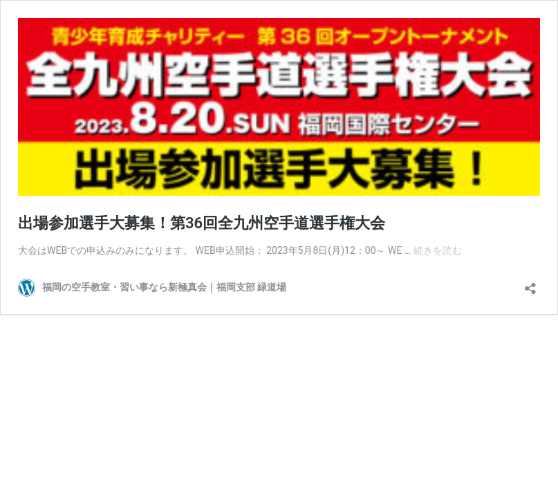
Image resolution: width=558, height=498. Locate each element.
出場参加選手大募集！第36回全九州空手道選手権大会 (201, 223)
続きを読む (437, 250)
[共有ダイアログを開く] (530, 284)
